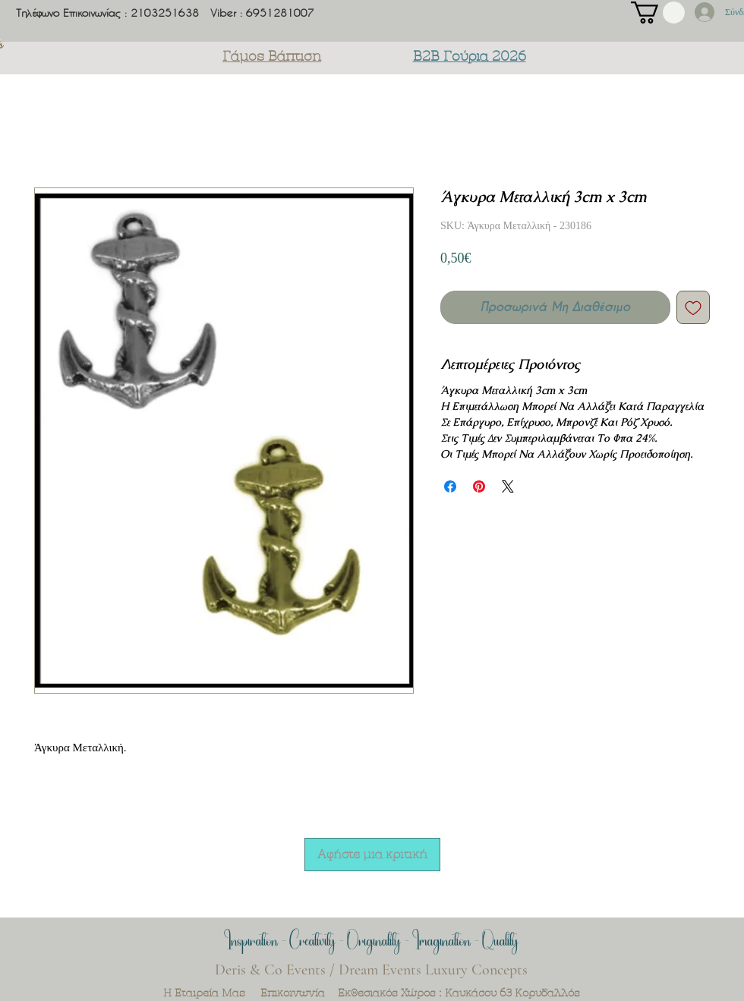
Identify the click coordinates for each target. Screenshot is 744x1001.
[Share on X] (508, 486)
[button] (658, 13)
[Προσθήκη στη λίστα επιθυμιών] (693, 307)
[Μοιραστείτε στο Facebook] (450, 486)
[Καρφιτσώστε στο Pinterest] (479, 486)
